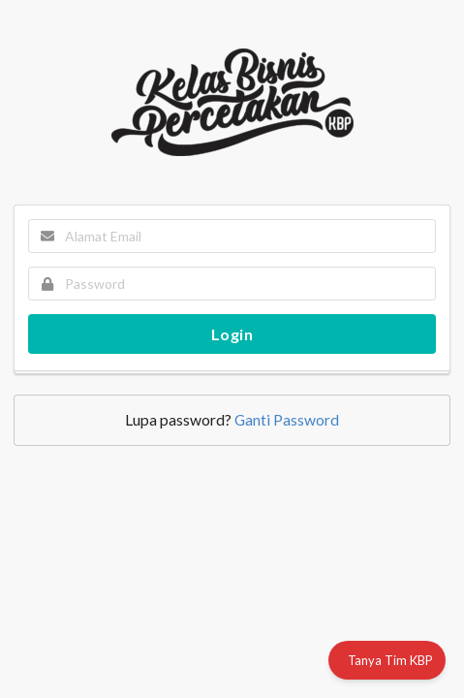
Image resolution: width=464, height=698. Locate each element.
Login (232, 334)
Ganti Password (286, 419)
